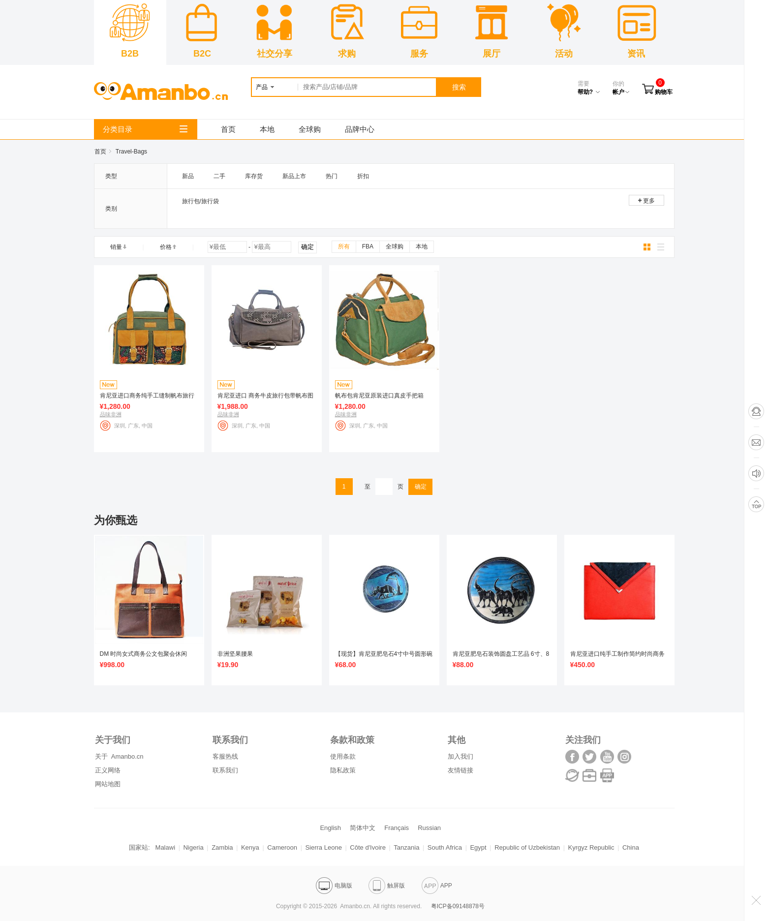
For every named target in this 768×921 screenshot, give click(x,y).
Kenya (250, 847)
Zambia (222, 847)
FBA (367, 246)
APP (437, 885)
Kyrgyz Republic (591, 847)
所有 (344, 246)
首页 (228, 129)
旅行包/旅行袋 (200, 201)
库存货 (254, 176)
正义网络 (108, 770)
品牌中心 (359, 129)
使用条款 (343, 756)
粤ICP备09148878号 (458, 906)
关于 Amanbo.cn (119, 756)
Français (396, 828)
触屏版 (387, 885)
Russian (429, 828)
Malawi (165, 847)
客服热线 (225, 756)
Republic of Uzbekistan (527, 847)
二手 (219, 176)
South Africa (445, 847)
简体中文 (362, 828)
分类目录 (145, 129)
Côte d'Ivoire (368, 847)
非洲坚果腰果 (235, 653)
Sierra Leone (323, 847)
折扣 (363, 176)
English (330, 828)
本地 (267, 129)
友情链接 (460, 770)
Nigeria (193, 847)
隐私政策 (343, 770)
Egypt (478, 847)
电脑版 (334, 885)
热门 (332, 176)
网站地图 (108, 784)
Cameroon (282, 847)
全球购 (310, 129)
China (630, 847)
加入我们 (460, 756)
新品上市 (294, 176)
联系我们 (225, 770)
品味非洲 (111, 414)
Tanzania (406, 847)
